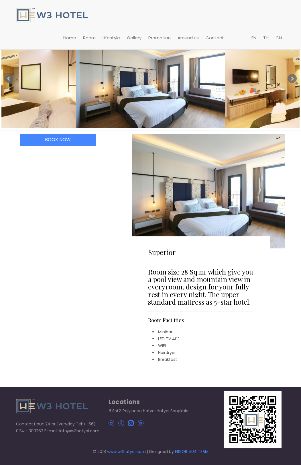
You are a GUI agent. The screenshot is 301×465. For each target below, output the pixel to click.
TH (266, 38)
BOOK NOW (58, 139)
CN (279, 38)
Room (89, 38)
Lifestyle (111, 38)
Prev (8, 78)
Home (69, 38)
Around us (188, 38)
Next (292, 78)
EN (253, 38)
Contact (215, 38)
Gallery (134, 38)
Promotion (159, 38)
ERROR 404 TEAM (191, 451)
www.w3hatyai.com (126, 451)
